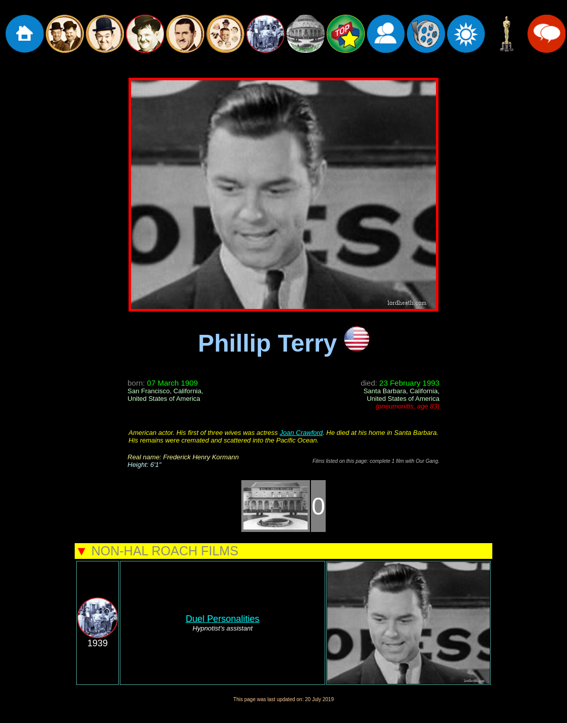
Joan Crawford (301, 432)
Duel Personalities (222, 619)
